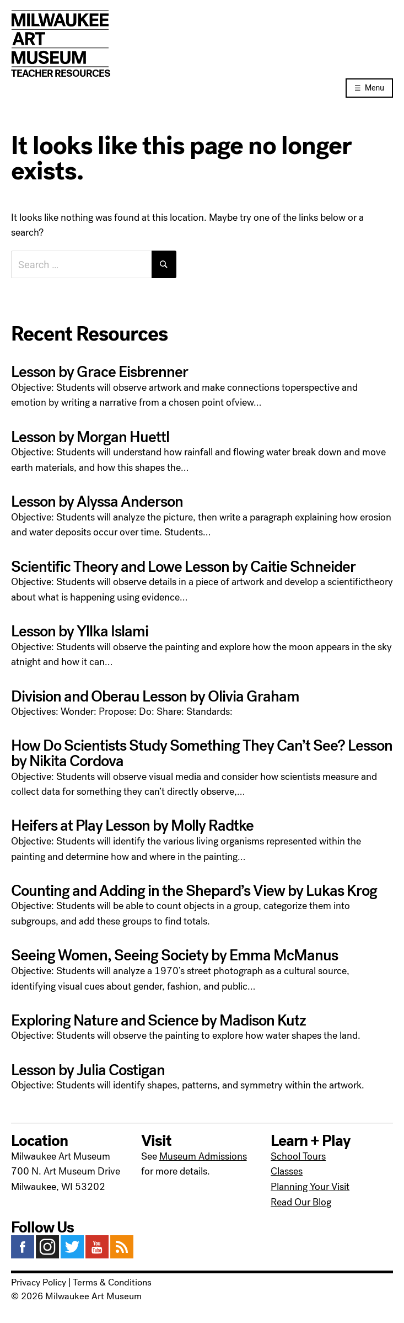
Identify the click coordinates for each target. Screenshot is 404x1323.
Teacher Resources (60, 73)
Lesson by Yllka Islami (79, 631)
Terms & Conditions (112, 1283)
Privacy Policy (38, 1283)
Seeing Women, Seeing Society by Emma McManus (174, 955)
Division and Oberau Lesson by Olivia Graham (155, 696)
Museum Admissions (203, 1156)
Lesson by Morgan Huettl (90, 437)
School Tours (298, 1156)
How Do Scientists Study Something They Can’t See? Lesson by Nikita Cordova (201, 753)
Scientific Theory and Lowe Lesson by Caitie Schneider (183, 567)
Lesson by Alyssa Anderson (97, 502)
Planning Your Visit (310, 1186)
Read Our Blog (301, 1202)
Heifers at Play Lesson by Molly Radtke (132, 826)
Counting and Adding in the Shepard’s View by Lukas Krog (194, 891)
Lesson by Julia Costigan (88, 1070)
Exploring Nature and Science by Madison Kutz (158, 1020)
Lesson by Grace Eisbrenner (99, 372)
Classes (287, 1171)
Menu (374, 87)
